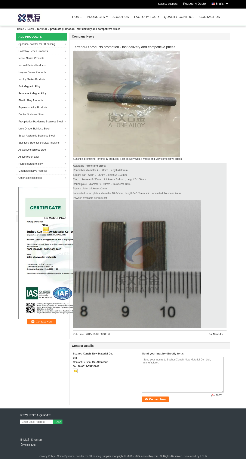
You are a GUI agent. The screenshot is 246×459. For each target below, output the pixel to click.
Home (77, 17)
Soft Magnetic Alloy (29, 86)
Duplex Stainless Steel (31, 114)
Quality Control (179, 17)
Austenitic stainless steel (32, 149)
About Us (121, 17)
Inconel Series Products (32, 65)
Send (58, 422)
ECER (203, 456)
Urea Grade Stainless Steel (33, 128)
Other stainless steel (30, 177)
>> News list (216, 334)
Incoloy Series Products (31, 79)
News (30, 29)
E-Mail (24, 439)
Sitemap (36, 439)
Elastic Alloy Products (30, 100)
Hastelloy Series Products (33, 51)
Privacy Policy (47, 456)
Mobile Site (28, 444)
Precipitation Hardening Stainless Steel (40, 121)
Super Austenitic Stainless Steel (36, 135)
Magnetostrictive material (32, 170)
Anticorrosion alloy (28, 156)
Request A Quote (194, 3)
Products (96, 17)
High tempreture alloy (30, 163)
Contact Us (209, 17)
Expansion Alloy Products (32, 107)
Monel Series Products (31, 58)
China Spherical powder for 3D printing (79, 456)
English (222, 2)
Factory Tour (146, 17)
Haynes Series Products (32, 72)
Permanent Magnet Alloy (32, 93)
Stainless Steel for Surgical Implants (38, 142)
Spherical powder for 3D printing (36, 44)
